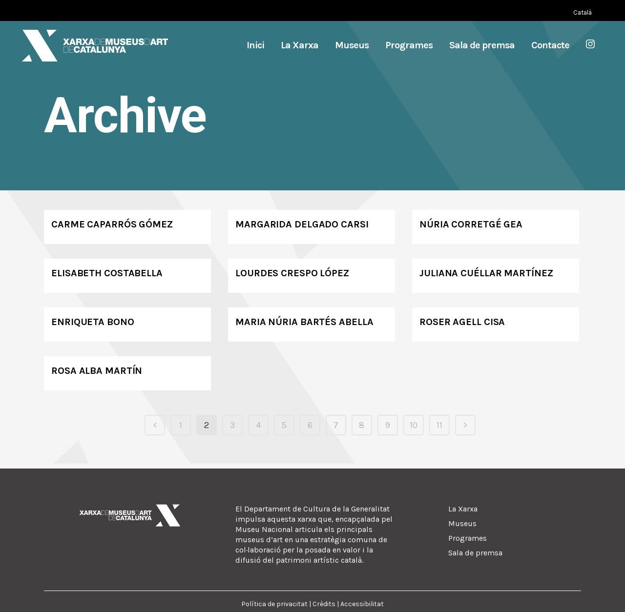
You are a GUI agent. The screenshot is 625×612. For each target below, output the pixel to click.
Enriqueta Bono (92, 321)
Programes (467, 538)
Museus (462, 523)
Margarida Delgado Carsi (302, 224)
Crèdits (323, 604)
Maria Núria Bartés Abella (304, 321)
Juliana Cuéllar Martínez (486, 273)
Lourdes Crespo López (292, 273)
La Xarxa (463, 508)
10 (413, 425)
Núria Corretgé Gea (470, 224)
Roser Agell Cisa (462, 321)
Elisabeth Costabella (107, 273)
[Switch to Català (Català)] (582, 12)
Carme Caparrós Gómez (112, 224)
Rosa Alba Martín (96, 370)
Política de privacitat (274, 604)
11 (439, 425)
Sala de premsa (475, 552)
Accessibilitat (362, 604)
